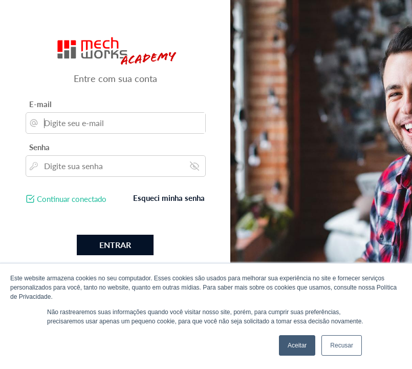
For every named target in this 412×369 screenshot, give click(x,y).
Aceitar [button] (297, 345)
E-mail (40, 104)
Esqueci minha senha (169, 197)
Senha (39, 147)
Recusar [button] (341, 345)
